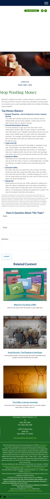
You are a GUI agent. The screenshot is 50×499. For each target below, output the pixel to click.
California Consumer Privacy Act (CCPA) (14, 466)
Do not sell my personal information (34, 468)
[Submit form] (6, 256)
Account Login (31, 11)
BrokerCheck (43, 445)
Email (5, 227)
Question (4, 239)
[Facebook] (45, 10)
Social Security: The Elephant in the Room (25, 352)
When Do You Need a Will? (25, 305)
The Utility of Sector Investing (25, 402)
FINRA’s (29, 489)
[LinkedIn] (42, 10)
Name (5, 216)
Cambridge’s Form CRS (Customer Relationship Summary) (25, 490)
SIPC (29, 471)
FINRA (26, 471)
